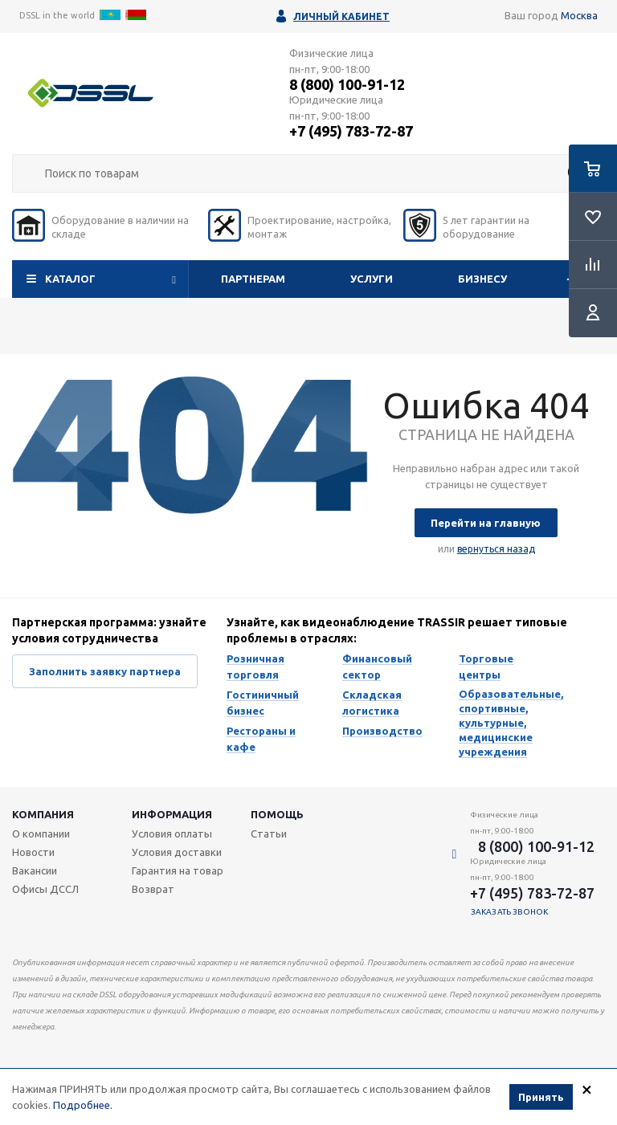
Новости (33, 852)
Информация (172, 814)
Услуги (371, 278)
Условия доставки (177, 852)
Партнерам (253, 278)
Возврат (153, 889)
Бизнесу (482, 278)
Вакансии (34, 870)
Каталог (70, 278)
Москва (579, 15)
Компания (43, 814)
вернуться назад (496, 549)
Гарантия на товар (177, 870)
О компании (41, 833)
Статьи (269, 833)
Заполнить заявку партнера (105, 671)
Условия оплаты (172, 833)
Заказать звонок (510, 911)
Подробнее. (82, 1107)
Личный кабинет (341, 16)
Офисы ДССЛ (45, 889)
